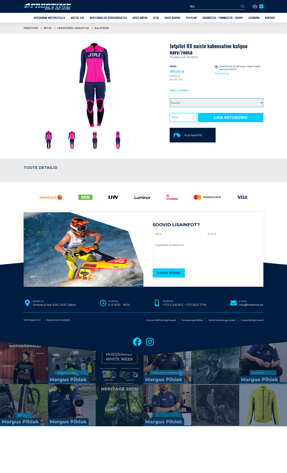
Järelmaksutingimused (221, 320)
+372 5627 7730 (196, 305)
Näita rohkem (179, 90)
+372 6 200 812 (173, 305)
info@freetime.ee (251, 305)
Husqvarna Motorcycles (49, 18)
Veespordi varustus (73, 28)
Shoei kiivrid (172, 18)
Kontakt (270, 18)
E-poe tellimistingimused (161, 320)
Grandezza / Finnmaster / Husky (222, 18)
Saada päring (222, 73)
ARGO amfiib (140, 18)
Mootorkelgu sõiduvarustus (108, 18)
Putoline (191, 18)
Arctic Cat (77, 18)
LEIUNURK (254, 18)
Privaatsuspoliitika (192, 320)
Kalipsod (101, 28)
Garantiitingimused (252, 320)
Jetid (156, 18)
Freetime (31, 28)
